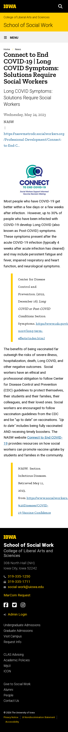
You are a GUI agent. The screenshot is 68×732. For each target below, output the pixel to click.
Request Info (12, 642)
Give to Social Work (17, 684)
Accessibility (12, 721)
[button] (60, 6)
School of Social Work (28, 25)
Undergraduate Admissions (22, 625)
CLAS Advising (14, 654)
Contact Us (11, 701)
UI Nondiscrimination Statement (38, 717)
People (8, 695)
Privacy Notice (11, 717)
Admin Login (17, 614)
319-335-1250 (17, 576)
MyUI (7, 666)
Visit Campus (13, 636)
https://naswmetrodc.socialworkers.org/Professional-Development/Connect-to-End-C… (34, 140)
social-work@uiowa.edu (24, 587)
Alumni (8, 689)
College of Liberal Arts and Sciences (27, 17)
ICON (7, 671)
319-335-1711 (17, 582)
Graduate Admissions (18, 631)
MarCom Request (17, 595)
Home (7, 49)
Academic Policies (17, 660)
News (18, 49)
